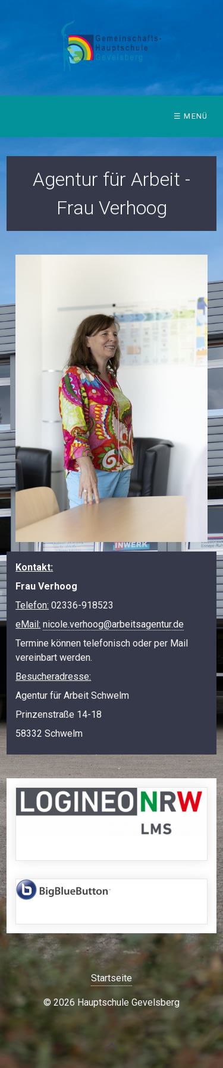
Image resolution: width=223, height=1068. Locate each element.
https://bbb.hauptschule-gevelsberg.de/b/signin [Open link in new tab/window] (111, 901)
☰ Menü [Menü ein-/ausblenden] (191, 116)
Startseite (111, 978)
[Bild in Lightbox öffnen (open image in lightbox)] (111, 398)
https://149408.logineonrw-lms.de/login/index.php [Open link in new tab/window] (111, 824)
